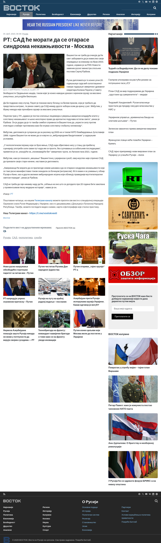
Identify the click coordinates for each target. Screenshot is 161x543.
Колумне (151, 14)
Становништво (89, 522)
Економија (75, 14)
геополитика (26, 237)
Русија (26, 14)
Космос (46, 519)
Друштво (91, 14)
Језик (84, 526)
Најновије (11, 14)
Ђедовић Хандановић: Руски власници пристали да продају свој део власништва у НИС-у (131, 106)
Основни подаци (90, 507)
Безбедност (58, 14)
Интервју (135, 14)
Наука (46, 522)
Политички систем (90, 515)
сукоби (38, 237)
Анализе (120, 14)
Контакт (125, 511)
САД (14, 237)
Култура (47, 526)
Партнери (126, 507)
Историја (86, 511)
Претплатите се (122, 316)
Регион (106, 14)
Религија (86, 519)
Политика (41, 14)
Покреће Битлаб (129, 522)
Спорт (46, 530)
